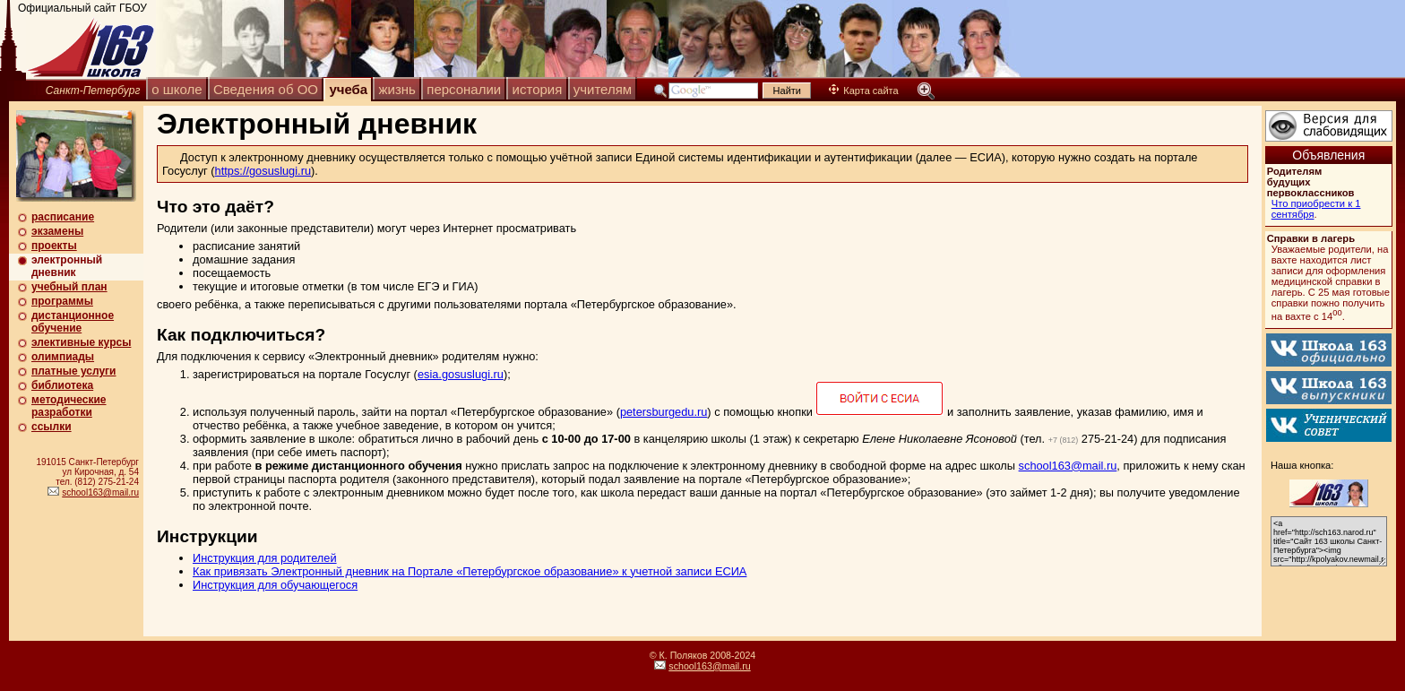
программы (62, 301)
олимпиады (62, 356)
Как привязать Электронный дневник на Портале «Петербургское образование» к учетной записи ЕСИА (469, 571)
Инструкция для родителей (265, 558)
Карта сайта (863, 90)
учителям (602, 89)
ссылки (51, 426)
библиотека (62, 385)
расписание (62, 217)
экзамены (57, 231)
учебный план (69, 287)
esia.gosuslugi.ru (461, 374)
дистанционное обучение (72, 321)
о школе (176, 89)
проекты (54, 245)
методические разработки (69, 406)
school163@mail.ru (100, 492)
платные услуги (73, 371)
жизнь (397, 89)
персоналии (464, 89)
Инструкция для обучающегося (275, 585)
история (538, 89)
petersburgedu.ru (663, 412)
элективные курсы (81, 342)
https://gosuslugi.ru (263, 170)
